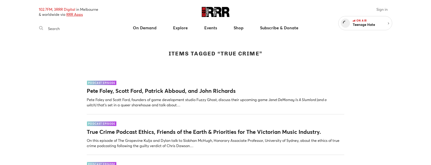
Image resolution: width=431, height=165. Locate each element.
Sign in (382, 9)
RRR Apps (74, 14)
